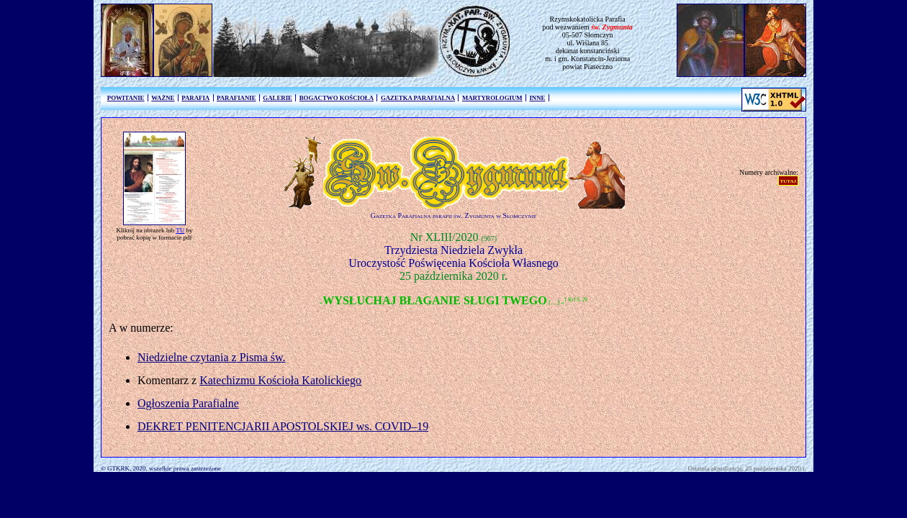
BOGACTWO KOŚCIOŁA (336, 97)
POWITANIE (126, 97)
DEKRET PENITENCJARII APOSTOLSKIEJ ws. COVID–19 (282, 426)
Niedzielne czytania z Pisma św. (211, 357)
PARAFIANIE (236, 97)
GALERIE (277, 97)
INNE (537, 97)
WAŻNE (162, 97)
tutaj (788, 180)
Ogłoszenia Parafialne (188, 403)
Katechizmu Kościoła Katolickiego (280, 380)
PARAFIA (195, 97)
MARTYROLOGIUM (492, 97)
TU (180, 230)
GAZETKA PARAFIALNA (418, 97)
